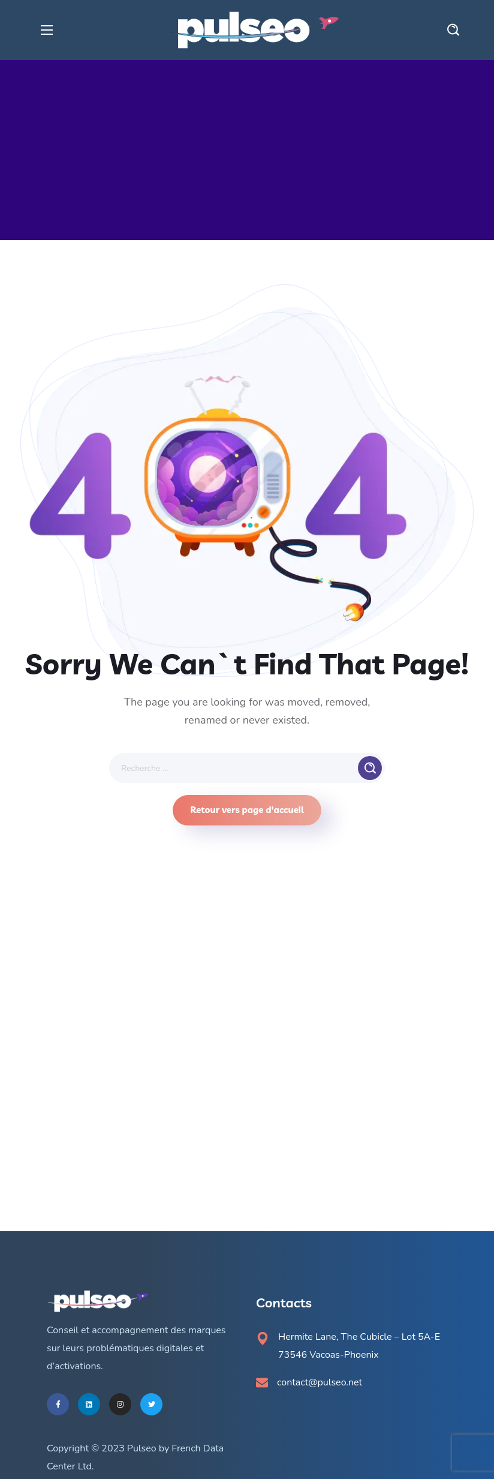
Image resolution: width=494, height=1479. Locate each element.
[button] (453, 30)
